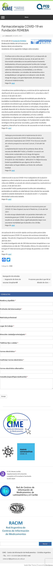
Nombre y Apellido (8, 300)
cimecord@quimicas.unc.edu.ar (14, 559)
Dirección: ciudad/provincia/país (13, 334)
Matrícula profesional (8, 317)
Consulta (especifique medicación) (14, 377)
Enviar (3, 396)
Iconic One (27, 565)
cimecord (8, 36)
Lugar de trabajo (7, 326)
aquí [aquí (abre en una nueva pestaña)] (13, 83)
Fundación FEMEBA (19, 41)
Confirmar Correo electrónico (12, 360)
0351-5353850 (12, 556)
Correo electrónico (8, 351)
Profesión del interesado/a (11, 309)
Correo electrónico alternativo (12, 368)
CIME (10, 266)
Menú (26, 17)
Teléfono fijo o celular (9, 343)
